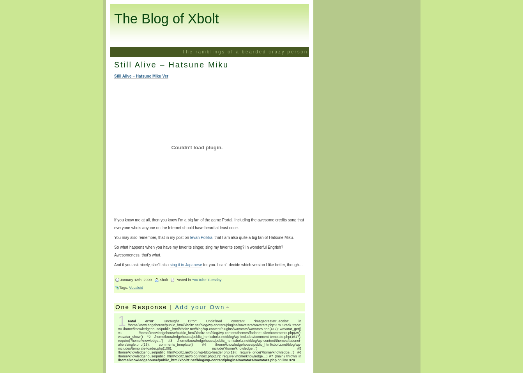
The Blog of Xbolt (166, 18)
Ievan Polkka (201, 237)
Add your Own (200, 307)
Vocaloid (136, 287)
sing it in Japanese (186, 265)
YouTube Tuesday (206, 280)
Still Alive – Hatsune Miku (171, 64)
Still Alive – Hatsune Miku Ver (141, 76)
